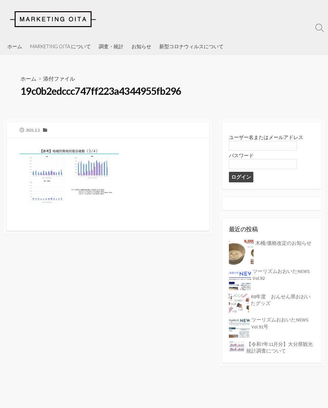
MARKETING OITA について (60, 46)
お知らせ (141, 46)
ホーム (14, 46)
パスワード (241, 156)
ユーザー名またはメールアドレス (266, 137)
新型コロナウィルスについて (191, 46)
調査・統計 (111, 46)
